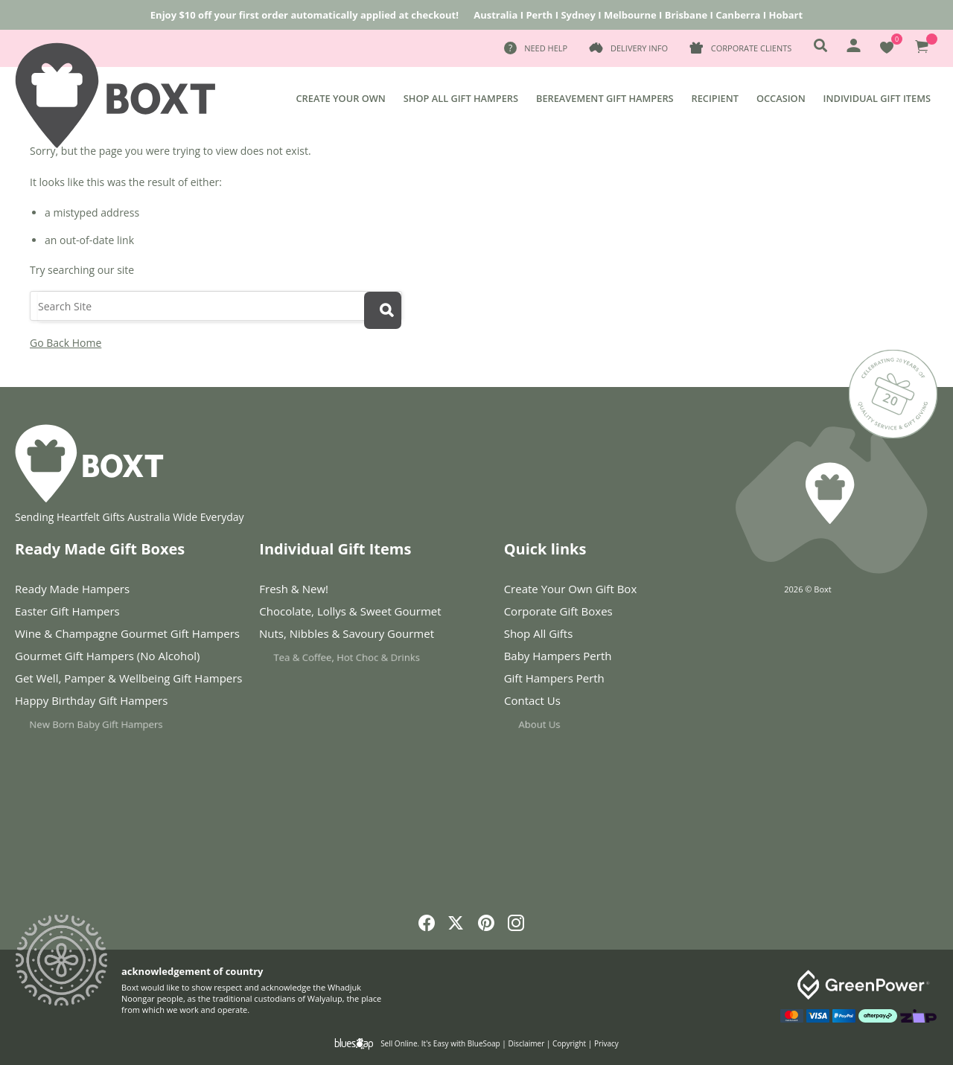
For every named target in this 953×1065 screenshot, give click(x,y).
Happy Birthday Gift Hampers (104, 704)
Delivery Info (639, 48)
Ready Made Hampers (72, 588)
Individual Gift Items (877, 98)
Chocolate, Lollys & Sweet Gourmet (353, 611)
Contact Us (562, 704)
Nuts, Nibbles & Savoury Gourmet (356, 637)
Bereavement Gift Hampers (605, 98)
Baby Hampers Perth (558, 655)
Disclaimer (526, 1043)
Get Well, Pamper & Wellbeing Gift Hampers (128, 678)
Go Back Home (65, 343)
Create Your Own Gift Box (570, 588)
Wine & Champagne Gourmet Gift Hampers (127, 633)
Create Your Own (340, 98)
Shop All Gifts (538, 633)
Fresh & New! (293, 588)
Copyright (569, 1043)
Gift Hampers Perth (560, 678)
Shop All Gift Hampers (461, 98)
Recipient (715, 98)
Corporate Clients (751, 48)
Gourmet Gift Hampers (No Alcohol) (107, 655)
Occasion (781, 98)
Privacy (606, 1043)
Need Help (545, 48)
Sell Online (398, 1043)
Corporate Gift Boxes (558, 611)
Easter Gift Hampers (67, 611)
